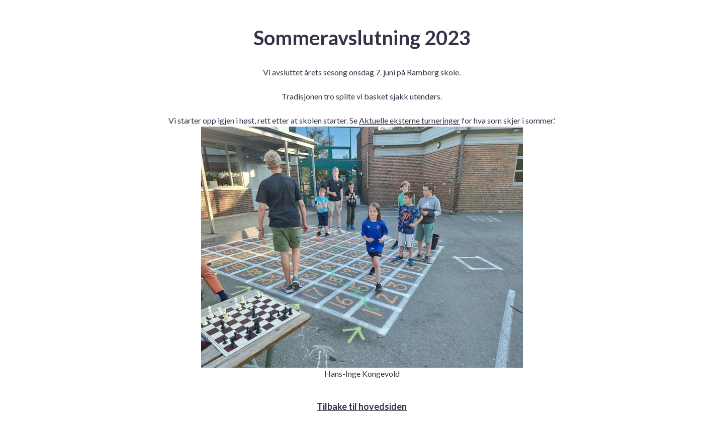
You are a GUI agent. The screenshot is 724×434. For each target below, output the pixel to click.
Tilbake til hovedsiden (362, 406)
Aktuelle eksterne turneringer (409, 120)
